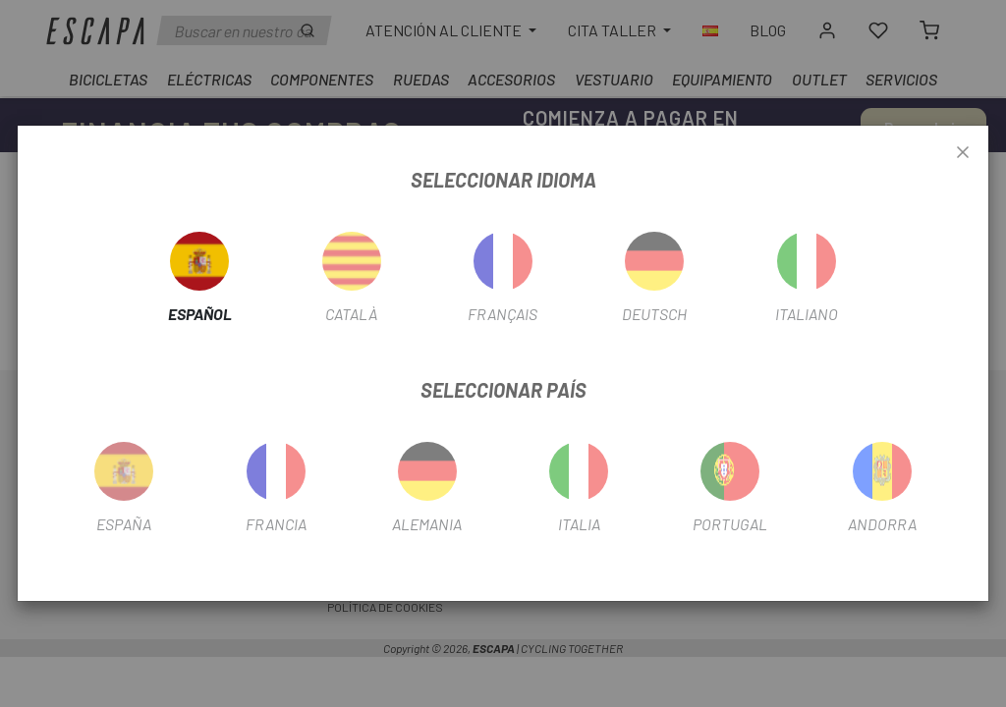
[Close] (963, 153)
